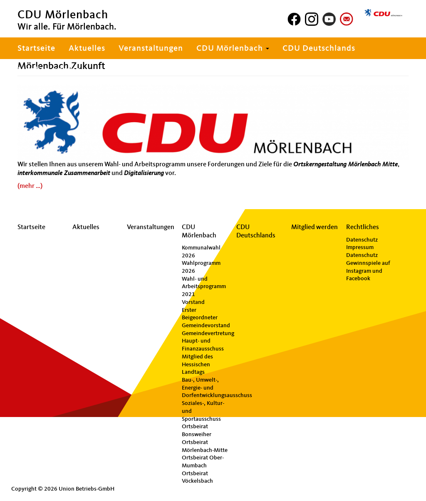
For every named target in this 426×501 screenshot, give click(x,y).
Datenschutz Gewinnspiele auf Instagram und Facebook (368, 266)
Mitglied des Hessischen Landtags (197, 364)
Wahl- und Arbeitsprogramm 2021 (204, 286)
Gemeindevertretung (205, 333)
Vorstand (193, 302)
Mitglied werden (49, 70)
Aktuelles (87, 48)
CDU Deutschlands (318, 48)
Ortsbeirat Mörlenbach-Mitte (205, 446)
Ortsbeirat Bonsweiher (196, 430)
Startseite (36, 48)
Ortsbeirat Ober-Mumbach (203, 462)
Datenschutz (362, 240)
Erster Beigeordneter (200, 314)
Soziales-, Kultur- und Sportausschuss (203, 411)
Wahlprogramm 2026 (201, 267)
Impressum (360, 247)
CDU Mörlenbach (232, 48)
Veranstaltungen (151, 48)
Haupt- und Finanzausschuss (203, 345)
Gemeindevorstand (205, 325)
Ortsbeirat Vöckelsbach (197, 477)
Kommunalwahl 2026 (201, 252)
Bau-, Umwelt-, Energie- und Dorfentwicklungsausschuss (205, 387)
